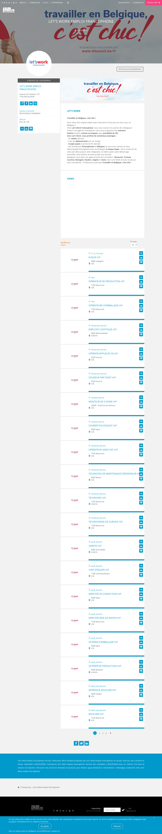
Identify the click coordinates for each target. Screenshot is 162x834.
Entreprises (57, 2)
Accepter (45, 826)
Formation (34, 2)
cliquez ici (55, 831)
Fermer (154, 817)
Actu (46, 2)
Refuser (117, 826)
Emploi (22, 2)
